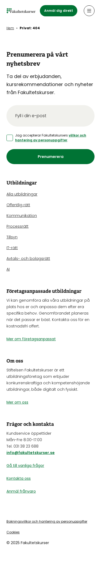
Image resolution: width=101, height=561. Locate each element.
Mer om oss (17, 402)
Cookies (13, 532)
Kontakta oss (18, 478)
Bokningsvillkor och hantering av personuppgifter (46, 521)
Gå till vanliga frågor (25, 465)
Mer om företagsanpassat (31, 339)
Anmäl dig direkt (58, 10)
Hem (10, 28)
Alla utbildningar (21, 194)
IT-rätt (12, 247)
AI (8, 269)
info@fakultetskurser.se (30, 452)
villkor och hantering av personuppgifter (50, 137)
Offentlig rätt (18, 205)
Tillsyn (12, 237)
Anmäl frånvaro (21, 491)
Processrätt (17, 226)
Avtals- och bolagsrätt (28, 258)
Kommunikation (21, 215)
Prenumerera (51, 156)
